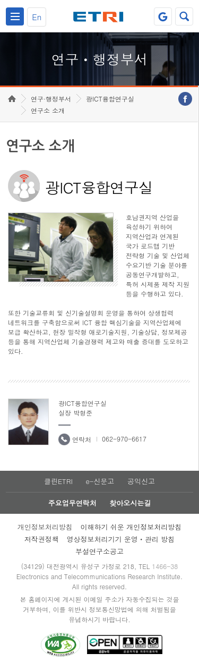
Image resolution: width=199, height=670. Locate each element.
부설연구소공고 (99, 551)
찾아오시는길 (130, 503)
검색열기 (184, 16)
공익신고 (141, 481)
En (36, 16)
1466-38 (165, 566)
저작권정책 (41, 539)
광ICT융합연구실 (110, 98)
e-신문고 (99, 481)
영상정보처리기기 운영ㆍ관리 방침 (121, 539)
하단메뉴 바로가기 (0, 0)
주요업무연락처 (72, 503)
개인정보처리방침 (45, 527)
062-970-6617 (124, 438)
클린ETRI (58, 481)
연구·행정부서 (51, 98)
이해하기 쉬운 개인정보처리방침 (131, 527)
